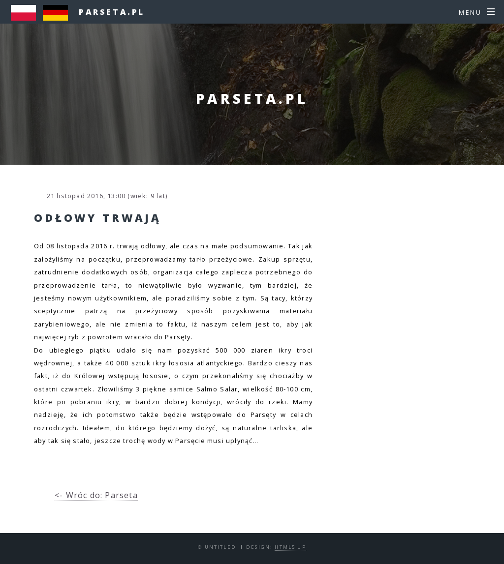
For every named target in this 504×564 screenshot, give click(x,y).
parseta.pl (112, 11)
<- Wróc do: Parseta (96, 495)
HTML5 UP (290, 547)
